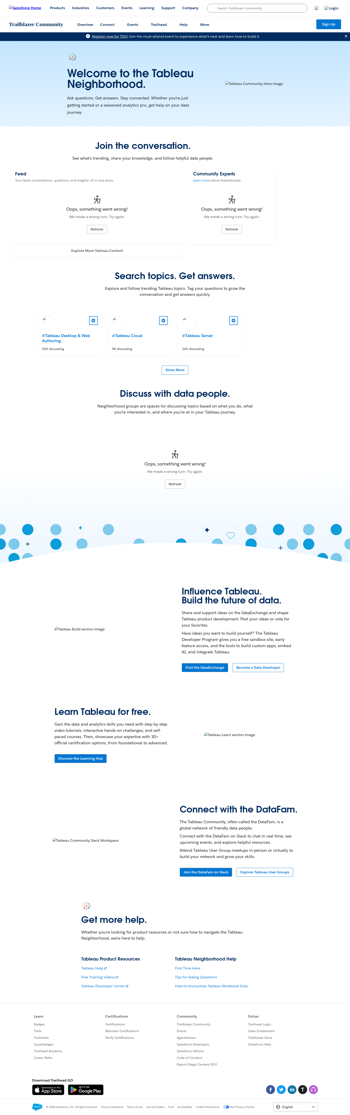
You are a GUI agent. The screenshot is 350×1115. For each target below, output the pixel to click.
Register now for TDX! (110, 36)
